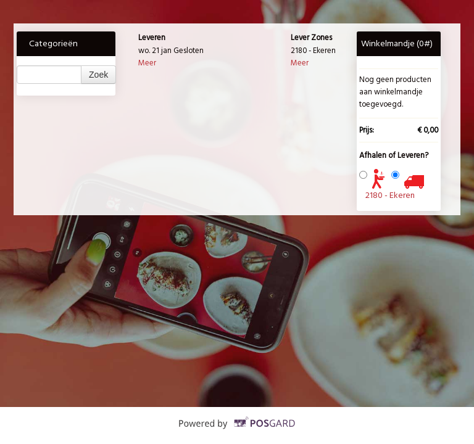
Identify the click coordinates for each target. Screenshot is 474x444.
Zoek (98, 75)
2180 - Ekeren (390, 195)
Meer (147, 63)
